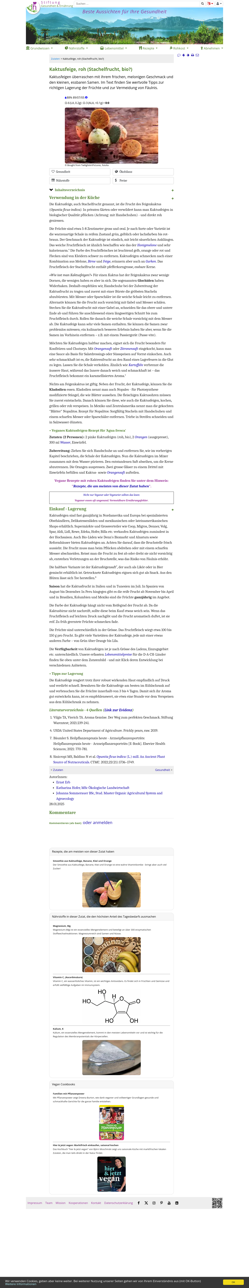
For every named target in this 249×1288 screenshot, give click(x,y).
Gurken (151, 261)
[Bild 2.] (111, 149)
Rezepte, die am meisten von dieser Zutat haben (111, 486)
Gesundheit (162, 770)
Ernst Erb (63, 782)
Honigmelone (147, 245)
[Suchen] (137, 4)
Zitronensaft (129, 349)
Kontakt (96, 1203)
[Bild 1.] (104, 149)
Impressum (35, 1203)
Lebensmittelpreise (118, 654)
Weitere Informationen (20, 1284)
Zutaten (55, 58)
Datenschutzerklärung (118, 1203)
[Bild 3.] (119, 149)
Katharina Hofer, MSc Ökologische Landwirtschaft (92, 788)
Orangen (141, 437)
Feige (107, 261)
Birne (92, 261)
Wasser (65, 442)
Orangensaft (103, 349)
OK (233, 1282)
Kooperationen (78, 1203)
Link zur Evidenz (118, 710)
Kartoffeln (136, 365)
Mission (60, 1203)
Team (49, 1203)
